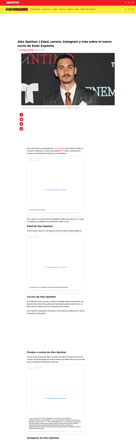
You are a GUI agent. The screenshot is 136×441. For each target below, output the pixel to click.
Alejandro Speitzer (52, 213)
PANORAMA (50, 431)
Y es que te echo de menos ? (37, 210)
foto (62, 151)
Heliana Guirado (27, 50)
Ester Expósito (59, 148)
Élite (77, 219)
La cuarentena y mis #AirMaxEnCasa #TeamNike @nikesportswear (48, 287)
